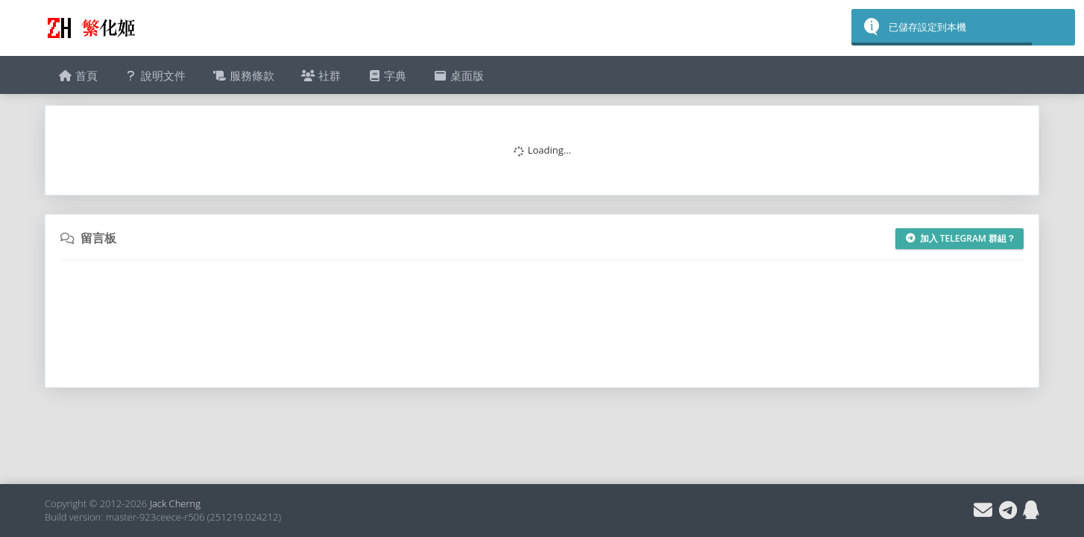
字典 (387, 75)
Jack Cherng (175, 503)
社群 (321, 75)
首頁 (78, 75)
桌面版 (458, 75)
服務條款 (243, 75)
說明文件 (155, 75)
